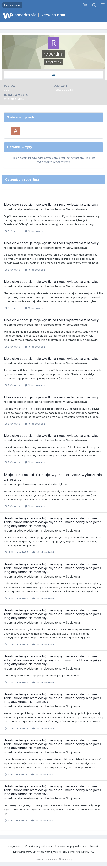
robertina (10, 209)
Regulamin (14, 846)
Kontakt (94, 846)
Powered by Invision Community (53, 859)
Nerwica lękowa (76, 209)
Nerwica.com (53, 15)
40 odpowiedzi (43, 552)
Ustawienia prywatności (70, 846)
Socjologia (73, 530)
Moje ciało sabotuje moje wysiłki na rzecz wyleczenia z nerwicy (51, 204)
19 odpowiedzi (35, 231)
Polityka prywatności (38, 846)
